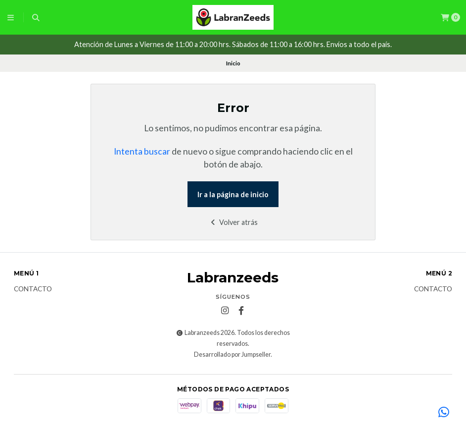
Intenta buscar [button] (142, 151)
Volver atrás (233, 222)
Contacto (33, 289)
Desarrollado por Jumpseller (232, 354)
